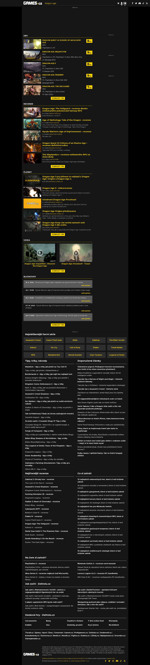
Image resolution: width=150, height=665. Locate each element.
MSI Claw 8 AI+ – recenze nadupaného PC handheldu (101, 577)
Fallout (33, 348)
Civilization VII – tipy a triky (37, 398)
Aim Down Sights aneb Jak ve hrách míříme (97, 403)
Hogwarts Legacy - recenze (37, 498)
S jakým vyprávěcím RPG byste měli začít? (43, 602)
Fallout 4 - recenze (33, 527)
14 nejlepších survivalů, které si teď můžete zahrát (100, 541)
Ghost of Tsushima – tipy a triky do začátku (44, 459)
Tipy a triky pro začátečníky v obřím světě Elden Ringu (49, 435)
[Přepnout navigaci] (121, 3)
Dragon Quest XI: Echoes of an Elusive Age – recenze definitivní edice (64, 144)
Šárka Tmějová (55, 113)
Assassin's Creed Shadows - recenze (41, 487)
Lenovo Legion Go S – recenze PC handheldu (98, 573)
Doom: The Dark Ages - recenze (39, 542)
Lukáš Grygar (54, 191)
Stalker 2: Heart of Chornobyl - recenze (42, 502)
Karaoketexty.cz (32, 636)
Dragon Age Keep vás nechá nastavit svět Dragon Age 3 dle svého (63, 223)
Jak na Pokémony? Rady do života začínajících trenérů (49, 414)
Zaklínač (96, 340)
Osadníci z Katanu (75, 621)
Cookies (58, 658)
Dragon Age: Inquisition (54, 52)
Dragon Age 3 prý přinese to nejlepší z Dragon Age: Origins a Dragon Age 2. (65, 177)
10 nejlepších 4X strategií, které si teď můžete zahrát (101, 503)
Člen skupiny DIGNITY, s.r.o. (80, 661)
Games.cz (68, 633)
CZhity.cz (95, 636)
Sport (44, 633)
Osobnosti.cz (105, 633)
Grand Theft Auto (54, 340)
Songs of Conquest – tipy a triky (39, 431)
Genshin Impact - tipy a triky (37, 417)
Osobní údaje (66, 658)
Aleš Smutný (54, 227)
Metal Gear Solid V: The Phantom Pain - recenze (46, 531)
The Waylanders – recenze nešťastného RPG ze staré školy (66, 155)
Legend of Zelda (116, 355)
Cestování (58, 633)
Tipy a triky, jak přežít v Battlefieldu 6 (41, 370)
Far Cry (54, 348)
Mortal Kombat (75, 355)
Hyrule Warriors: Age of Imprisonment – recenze (66, 131)
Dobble (28, 625)
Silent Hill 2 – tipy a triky (35, 469)
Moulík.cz (66, 636)
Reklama (45, 658)
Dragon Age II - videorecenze (57, 188)
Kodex (74, 658)
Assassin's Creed (33, 340)
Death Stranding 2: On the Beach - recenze (44, 539)
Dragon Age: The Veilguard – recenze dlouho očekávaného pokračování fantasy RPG (65, 109)
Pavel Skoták (54, 122)
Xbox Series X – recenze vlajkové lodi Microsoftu (46, 573)
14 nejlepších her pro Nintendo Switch (95, 506)
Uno (48, 625)
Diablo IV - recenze (33, 516)
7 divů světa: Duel (96, 621)
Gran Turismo (96, 355)
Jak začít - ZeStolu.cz (38, 583)
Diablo (96, 348)
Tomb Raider (117, 348)
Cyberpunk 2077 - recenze (37, 509)
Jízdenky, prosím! (75, 625)
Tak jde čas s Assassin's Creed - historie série (98, 389)
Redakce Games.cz (56, 181)
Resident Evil (54, 355)
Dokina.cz (85, 636)
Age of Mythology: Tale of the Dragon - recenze (66, 120)
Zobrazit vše (58, 98)
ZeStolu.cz (94, 633)
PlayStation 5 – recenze (35, 564)
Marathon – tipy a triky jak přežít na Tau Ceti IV (46, 367)
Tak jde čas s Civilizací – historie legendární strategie (101, 385)
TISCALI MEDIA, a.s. (65, 661)
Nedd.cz (56, 636)
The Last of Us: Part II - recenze (39, 483)
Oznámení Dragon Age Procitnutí (59, 199)
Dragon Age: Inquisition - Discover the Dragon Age (40, 265)
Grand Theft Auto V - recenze (38, 520)
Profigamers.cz (81, 633)
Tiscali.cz (29, 633)
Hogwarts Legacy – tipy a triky (38, 452)
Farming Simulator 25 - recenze (39, 494)
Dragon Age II (49, 63)
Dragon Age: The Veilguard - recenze (41, 524)
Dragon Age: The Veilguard (55, 86)
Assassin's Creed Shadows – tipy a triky (42, 394)
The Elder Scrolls (116, 340)
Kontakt (80, 658)
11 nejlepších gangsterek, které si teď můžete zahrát (101, 492)
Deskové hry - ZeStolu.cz (40, 615)
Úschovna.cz (46, 636)
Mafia (75, 340)
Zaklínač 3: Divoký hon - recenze (39, 479)
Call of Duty (75, 348)
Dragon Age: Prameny (53, 75)
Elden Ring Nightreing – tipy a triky (40, 442)
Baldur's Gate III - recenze (36, 513)
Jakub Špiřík (54, 159)
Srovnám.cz (120, 636)
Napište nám (111, 658)
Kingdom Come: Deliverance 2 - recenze (43, 490)
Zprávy (38, 633)
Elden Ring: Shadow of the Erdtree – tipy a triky (46, 438)
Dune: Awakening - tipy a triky (38, 456)
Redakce (52, 658)
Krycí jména (93, 625)
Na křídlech (114, 625)
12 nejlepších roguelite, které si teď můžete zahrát (100, 495)
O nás (86, 658)
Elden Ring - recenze (34, 505)
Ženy (50, 633)
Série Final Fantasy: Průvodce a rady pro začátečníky (101, 425)
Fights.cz (75, 636)
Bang (48, 621)
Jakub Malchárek (55, 134)
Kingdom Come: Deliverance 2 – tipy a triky (44, 384)
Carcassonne (31, 621)
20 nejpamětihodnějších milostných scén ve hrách (100, 399)
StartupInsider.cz (32, 639)
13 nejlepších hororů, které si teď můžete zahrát (99, 499)
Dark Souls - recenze (34, 535)
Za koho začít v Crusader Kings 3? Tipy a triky (45, 421)
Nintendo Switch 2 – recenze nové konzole (97, 564)
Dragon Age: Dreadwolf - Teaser (76, 264)
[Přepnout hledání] (118, 3)
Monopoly (113, 621)
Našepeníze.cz (106, 636)
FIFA (33, 355)
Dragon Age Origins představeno (59, 211)
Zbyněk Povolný (55, 148)
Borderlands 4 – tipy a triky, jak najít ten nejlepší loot (48, 374)
